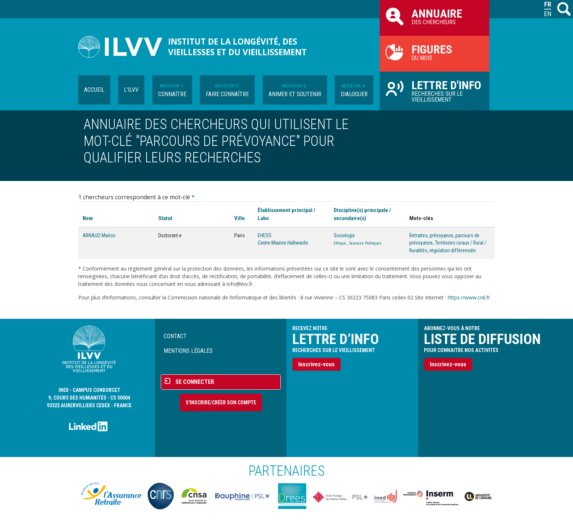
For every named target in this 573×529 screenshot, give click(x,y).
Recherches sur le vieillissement (434, 90)
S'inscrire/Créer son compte (221, 402)
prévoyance (441, 235)
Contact (175, 336)
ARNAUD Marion (99, 235)
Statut (165, 218)
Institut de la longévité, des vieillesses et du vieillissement (237, 47)
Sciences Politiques (365, 243)
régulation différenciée (452, 250)
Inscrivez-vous (316, 364)
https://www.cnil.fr (469, 297)
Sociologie (344, 235)
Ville (239, 218)
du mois (434, 51)
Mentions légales (188, 350)
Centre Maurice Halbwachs (283, 243)
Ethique (340, 243)
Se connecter (194, 381)
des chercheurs (434, 16)
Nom (88, 218)
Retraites (418, 235)
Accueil (94, 89)
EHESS (265, 235)
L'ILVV (131, 89)
